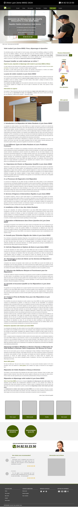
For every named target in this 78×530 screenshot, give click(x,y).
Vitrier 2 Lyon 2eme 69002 (10, 381)
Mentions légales (25, 493)
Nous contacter (25, 495)
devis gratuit (23, 365)
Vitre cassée (7, 493)
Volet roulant (7, 500)
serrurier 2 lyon (13, 505)
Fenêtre (6, 498)
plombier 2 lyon (19, 505)
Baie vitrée (7, 495)
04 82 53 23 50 (67, 3)
